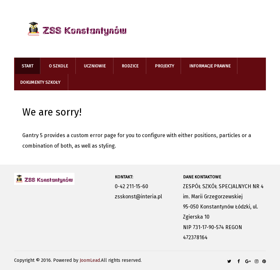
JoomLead (90, 260)
